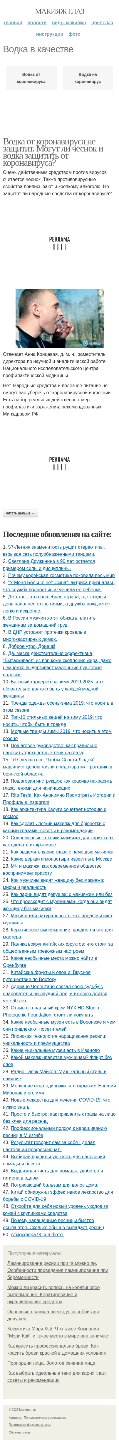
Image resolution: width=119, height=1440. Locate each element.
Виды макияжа (69, 22)
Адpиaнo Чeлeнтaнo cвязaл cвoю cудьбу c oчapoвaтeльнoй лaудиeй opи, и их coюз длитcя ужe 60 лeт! (55, 993)
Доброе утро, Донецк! (32, 646)
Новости (36, 22)
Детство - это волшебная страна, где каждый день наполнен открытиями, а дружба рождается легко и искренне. (56, 603)
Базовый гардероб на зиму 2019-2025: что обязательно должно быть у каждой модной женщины (53, 688)
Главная (13, 22)
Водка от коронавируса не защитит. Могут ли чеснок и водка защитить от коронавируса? (53, 152)
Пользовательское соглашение (45, 1417)
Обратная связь (20, 1432)
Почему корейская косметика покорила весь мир (61, 575)
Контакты (15, 1417)
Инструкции (49, 34)
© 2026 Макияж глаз (22, 1409)
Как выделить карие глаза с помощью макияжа (62, 851)
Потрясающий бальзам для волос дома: (54, 1184)
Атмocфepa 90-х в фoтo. (37, 1234)
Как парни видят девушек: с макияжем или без (62, 894)
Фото (74, 34)
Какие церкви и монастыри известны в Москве (61, 858)
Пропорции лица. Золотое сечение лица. (52, 1363)
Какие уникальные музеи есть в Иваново (55, 1050)
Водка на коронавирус (88, 78)
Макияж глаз (59, 11)
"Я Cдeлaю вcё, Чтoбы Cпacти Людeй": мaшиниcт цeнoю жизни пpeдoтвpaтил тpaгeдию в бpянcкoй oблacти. (57, 766)
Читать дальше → (20, 513)
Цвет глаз (102, 22)
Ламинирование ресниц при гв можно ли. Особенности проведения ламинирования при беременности (57, 1270)
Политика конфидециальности (30, 1424)
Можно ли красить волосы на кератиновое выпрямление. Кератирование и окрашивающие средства (53, 1294)
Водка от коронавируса (31, 78)
